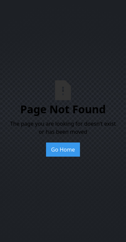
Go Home (63, 149)
